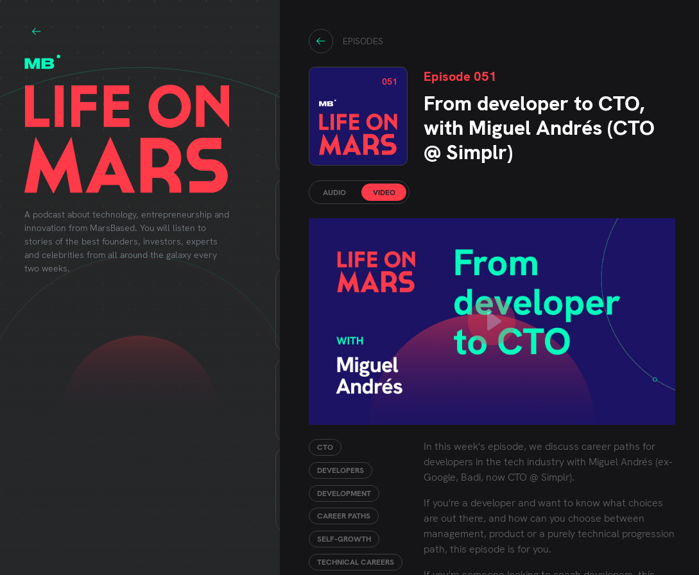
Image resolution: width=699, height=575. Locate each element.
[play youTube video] (491, 321)
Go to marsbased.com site (36, 31)
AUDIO (334, 192)
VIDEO (384, 192)
